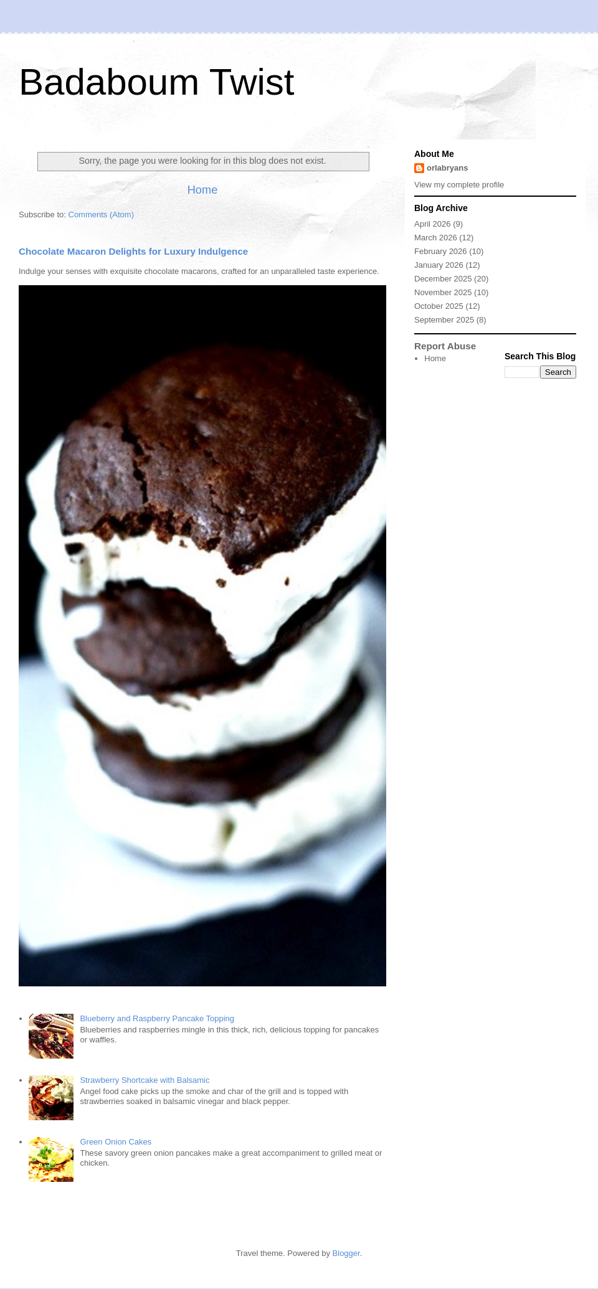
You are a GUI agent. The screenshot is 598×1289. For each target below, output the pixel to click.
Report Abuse (445, 346)
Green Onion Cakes (115, 1141)
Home (202, 190)
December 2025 (443, 278)
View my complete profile (459, 184)
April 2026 (432, 224)
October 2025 (438, 306)
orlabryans (447, 167)
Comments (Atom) (101, 214)
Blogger (346, 1253)
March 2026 (435, 237)
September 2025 (444, 319)
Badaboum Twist (156, 82)
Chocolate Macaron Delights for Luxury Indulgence (133, 251)
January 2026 (438, 265)
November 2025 (443, 292)
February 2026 (440, 251)
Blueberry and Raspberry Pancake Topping (157, 1018)
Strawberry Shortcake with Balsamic (144, 1080)
